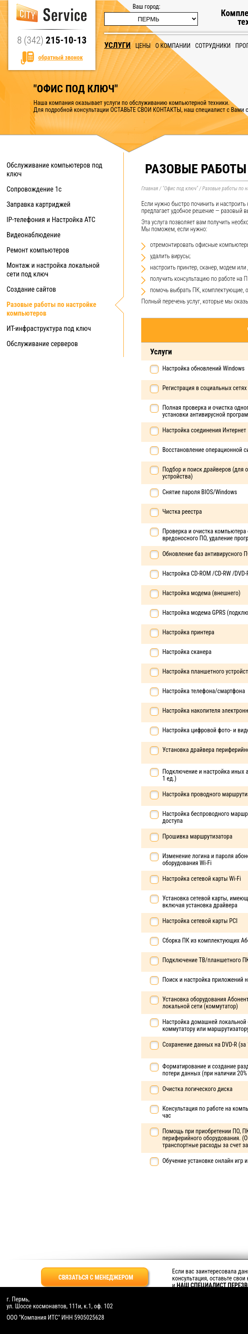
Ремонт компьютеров (38, 250)
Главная (149, 188)
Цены (142, 45)
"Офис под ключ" (180, 188)
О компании (172, 45)
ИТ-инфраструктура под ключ (49, 328)
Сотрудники (213, 45)
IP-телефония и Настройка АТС (51, 220)
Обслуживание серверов (42, 344)
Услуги (117, 45)
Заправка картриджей (39, 204)
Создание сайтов (31, 289)
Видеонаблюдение (34, 235)
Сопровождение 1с (34, 189)
